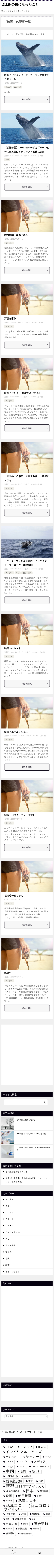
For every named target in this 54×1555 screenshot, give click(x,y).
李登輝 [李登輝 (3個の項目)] (39, 1496)
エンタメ (9, 243)
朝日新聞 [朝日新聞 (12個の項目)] (24, 1496)
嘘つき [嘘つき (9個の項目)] (36, 1471)
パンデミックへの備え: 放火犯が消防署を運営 (33, 1149)
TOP (18, 1432)
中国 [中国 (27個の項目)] (10, 1471)
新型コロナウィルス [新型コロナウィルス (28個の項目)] (25, 1486)
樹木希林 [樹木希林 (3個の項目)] (9, 1500)
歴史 (7, 1258)
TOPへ (40, 1551)
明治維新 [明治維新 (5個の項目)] (44, 1491)
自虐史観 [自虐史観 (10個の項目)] (11, 1523)
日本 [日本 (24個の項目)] (30, 1491)
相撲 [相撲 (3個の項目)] (7, 1519)
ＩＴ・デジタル (12, 1272)
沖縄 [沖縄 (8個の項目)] (23, 1513)
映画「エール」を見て (16, 732)
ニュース (17, 87)
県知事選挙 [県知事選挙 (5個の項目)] (20, 1519)
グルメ (8, 87)
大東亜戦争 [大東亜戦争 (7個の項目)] (12, 1476)
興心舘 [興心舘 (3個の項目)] (25, 1524)
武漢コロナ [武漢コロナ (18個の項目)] (27, 1501)
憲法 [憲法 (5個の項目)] (30, 1481)
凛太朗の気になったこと (20, 4)
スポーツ (9, 1219)
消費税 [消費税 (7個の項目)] (36, 1513)
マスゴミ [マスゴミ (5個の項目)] (23, 1461)
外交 (7, 160)
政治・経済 (27, 573)
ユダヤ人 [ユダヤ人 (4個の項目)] (9, 1467)
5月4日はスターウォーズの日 (19, 815)
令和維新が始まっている (26, 1120)
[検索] (26, 1102)
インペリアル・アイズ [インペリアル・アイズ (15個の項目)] (24, 1452)
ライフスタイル (12, 1232)
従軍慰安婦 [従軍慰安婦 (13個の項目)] (14, 1481)
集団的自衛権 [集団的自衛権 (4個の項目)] (26, 1533)
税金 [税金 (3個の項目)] (33, 1519)
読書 (7, 1265)
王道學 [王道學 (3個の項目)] (48, 1514)
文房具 (8, 1252)
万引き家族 (10, 318)
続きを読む (35, 99)
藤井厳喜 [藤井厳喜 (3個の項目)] (9, 1528)
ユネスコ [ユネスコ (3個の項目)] (22, 1466)
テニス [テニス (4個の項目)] (48, 1457)
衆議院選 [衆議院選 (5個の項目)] (22, 1528)
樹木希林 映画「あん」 (17, 235)
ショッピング (11, 1212)
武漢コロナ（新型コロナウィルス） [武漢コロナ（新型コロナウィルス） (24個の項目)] (27, 1507)
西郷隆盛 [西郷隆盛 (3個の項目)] (36, 1528)
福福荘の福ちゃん (13, 895)
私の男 (7, 973)
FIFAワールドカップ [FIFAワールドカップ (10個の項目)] (19, 1447)
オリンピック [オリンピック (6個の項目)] (13, 1456)
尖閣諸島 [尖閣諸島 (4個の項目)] (28, 1476)
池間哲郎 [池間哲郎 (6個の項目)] (10, 1514)
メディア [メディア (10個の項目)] (40, 1461)
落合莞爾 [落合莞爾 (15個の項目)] (41, 1524)
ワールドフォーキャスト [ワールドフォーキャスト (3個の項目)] (40, 1466)
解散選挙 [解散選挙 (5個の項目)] (10, 1533)
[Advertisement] (27, 1054)
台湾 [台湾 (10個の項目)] (23, 1471)
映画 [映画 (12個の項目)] (9, 1496)
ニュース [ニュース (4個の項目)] (9, 1462)
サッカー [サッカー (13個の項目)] (32, 1457)
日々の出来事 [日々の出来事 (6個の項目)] (13, 1491)
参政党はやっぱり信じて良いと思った (31, 1134)
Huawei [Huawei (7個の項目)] (42, 1447)
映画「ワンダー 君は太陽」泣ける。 (23, 393)
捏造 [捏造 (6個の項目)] (41, 1481)
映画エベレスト (12, 648)
